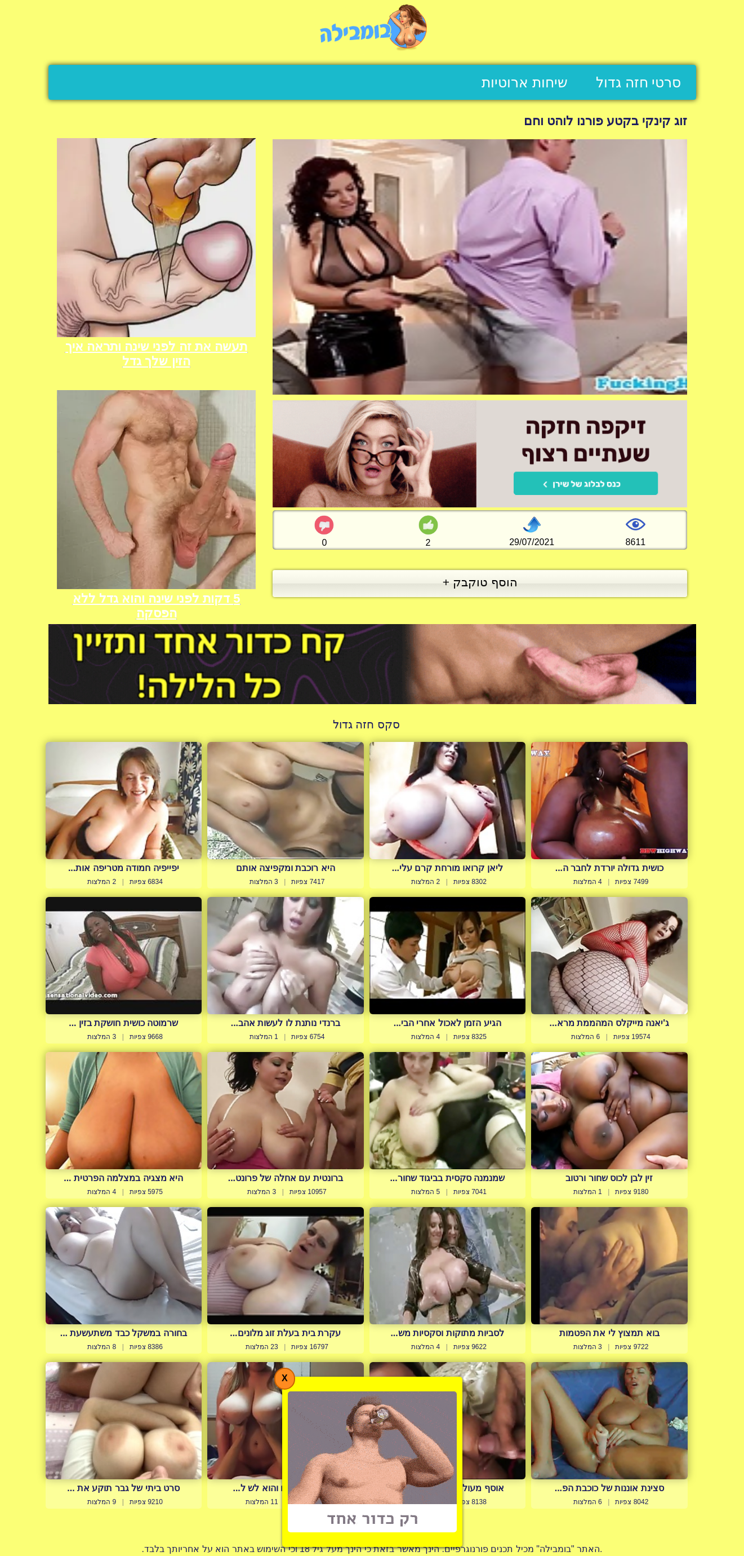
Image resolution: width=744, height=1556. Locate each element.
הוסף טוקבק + (480, 582)
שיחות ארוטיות (525, 82)
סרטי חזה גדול (638, 82)
